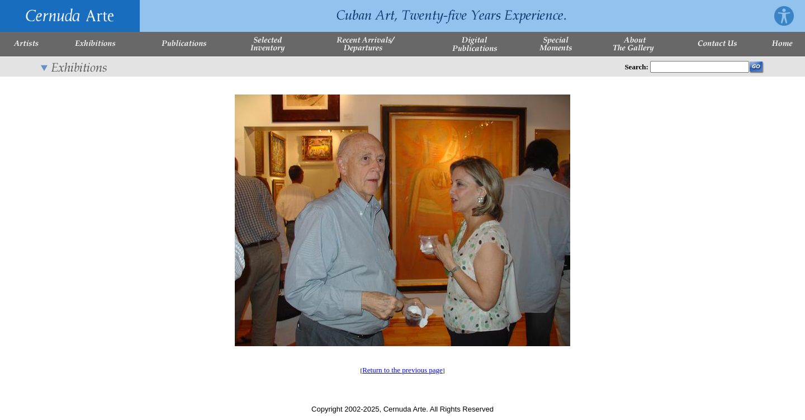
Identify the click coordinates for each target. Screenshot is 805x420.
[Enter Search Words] (699, 67)
